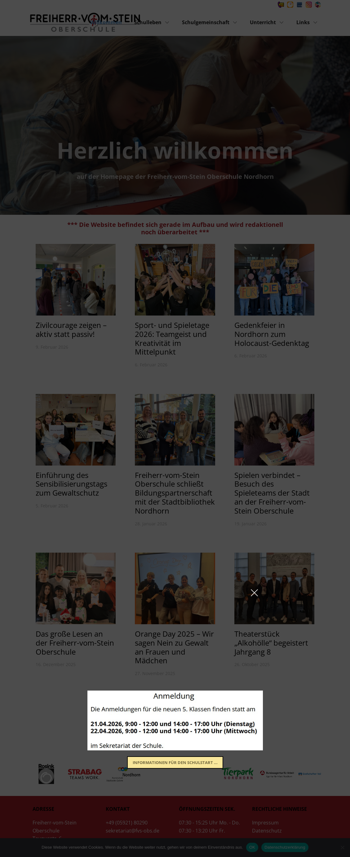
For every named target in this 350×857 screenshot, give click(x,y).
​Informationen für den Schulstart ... (175, 762)
